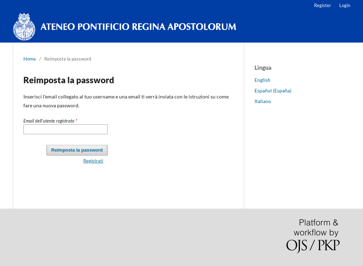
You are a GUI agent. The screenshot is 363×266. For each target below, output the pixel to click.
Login (344, 5)
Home (29, 59)
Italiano (263, 101)
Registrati (93, 161)
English (262, 80)
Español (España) (273, 90)
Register (322, 5)
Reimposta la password (77, 150)
